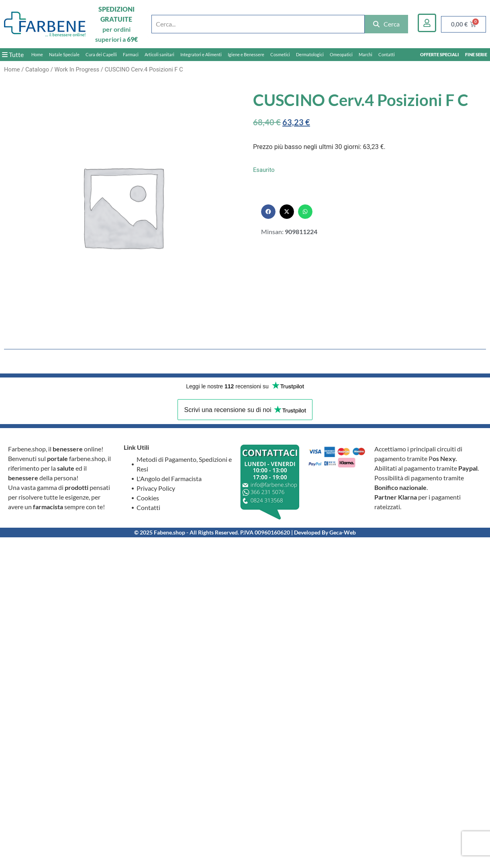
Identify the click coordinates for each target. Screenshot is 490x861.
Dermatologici (310, 54)
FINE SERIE (476, 54)
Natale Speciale (64, 54)
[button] (268, 211)
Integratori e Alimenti (201, 54)
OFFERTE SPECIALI (439, 54)
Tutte (13, 54)
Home (37, 54)
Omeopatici (341, 54)
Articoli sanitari (159, 54)
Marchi (365, 54)
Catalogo (37, 69)
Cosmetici (280, 54)
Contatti (386, 54)
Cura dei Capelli (101, 54)
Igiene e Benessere (246, 54)
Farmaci (131, 54)
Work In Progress (76, 69)
